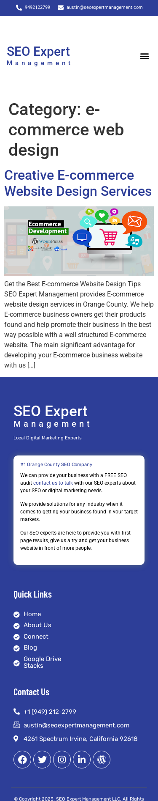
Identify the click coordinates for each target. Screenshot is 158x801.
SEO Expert (38, 51)
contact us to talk (53, 483)
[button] (144, 56)
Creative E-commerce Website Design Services (78, 183)
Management (40, 63)
